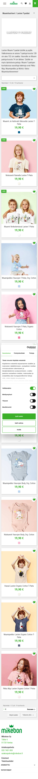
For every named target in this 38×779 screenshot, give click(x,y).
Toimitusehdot (7, 761)
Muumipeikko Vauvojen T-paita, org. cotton (19, 278)
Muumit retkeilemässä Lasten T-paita (19, 226)
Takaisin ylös (28, 715)
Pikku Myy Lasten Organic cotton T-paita (19, 688)
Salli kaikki (19, 416)
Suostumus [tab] (6, 353)
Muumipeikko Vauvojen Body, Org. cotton (19, 483)
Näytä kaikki (13, 715)
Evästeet (5, 758)
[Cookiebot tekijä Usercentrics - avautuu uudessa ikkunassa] (27, 347)
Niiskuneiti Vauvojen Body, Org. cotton (19, 534)
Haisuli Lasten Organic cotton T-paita (19, 586)
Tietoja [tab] (31, 353)
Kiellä (19, 430)
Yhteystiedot (6, 770)
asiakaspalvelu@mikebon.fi (12, 753)
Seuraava (31, 709)
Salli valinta (19, 423)
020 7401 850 (7, 750)
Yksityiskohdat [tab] (19, 353)
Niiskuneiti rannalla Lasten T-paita (19, 175)
